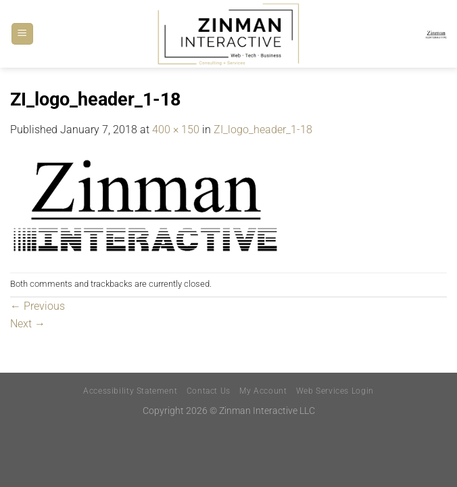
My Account (263, 391)
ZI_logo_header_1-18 (263, 129)
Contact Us (209, 391)
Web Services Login (335, 391)
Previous (37, 306)
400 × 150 (175, 129)
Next (27, 323)
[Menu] (22, 34)
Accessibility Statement (130, 391)
